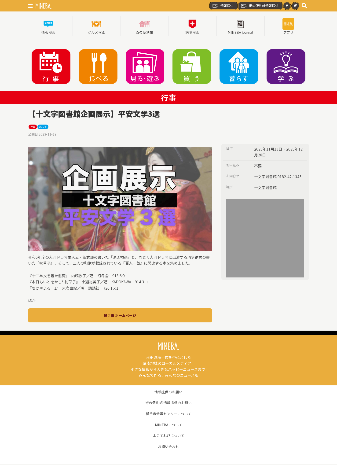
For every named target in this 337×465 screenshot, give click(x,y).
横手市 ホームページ (120, 316)
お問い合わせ (168, 447)
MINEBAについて (168, 425)
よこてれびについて (168, 436)
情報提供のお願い (168, 392)
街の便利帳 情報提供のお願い (168, 403)
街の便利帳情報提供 (259, 5)
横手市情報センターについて (168, 414)
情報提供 (223, 5)
